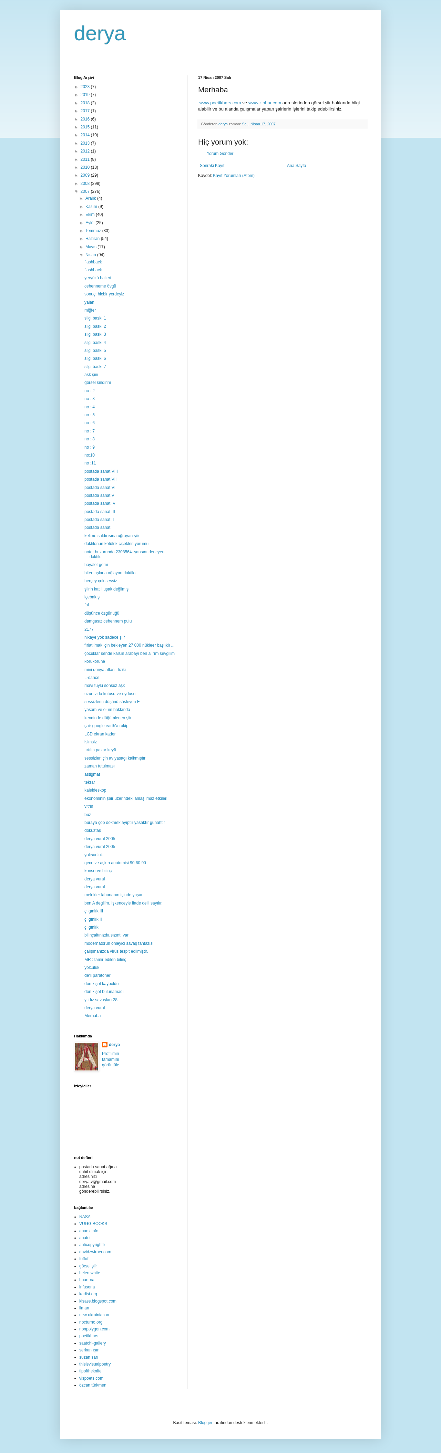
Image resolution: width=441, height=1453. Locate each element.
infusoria (87, 1287)
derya (100, 33)
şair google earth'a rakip (106, 725)
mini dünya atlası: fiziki (105, 669)
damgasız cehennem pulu (108, 621)
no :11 (90, 463)
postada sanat (97, 527)
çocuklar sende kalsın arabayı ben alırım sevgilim (129, 653)
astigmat (92, 774)
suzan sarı (88, 1357)
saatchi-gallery (92, 1343)
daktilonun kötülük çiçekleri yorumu (116, 543)
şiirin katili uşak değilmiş (106, 589)
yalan (89, 302)
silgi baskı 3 (95, 334)
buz (87, 814)
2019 (86, 94)
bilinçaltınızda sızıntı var (106, 935)
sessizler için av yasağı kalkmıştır (114, 758)
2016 (86, 119)
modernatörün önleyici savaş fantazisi (118, 943)
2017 (86, 110)
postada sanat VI (99, 487)
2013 (86, 143)
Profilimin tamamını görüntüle (110, 1059)
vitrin (88, 806)
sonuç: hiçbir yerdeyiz (104, 294)
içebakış (92, 597)
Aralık (91, 198)
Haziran (93, 238)
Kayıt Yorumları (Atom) (234, 175)
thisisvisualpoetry (95, 1364)
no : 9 (89, 447)
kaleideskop (95, 790)
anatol (85, 1237)
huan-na (86, 1279)
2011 (86, 159)
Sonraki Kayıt (212, 165)
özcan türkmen (92, 1385)
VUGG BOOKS (93, 1223)
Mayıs (91, 246)
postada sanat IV (99, 503)
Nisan (91, 254)
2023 (86, 86)
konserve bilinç (98, 870)
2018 (86, 103)
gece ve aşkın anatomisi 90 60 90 (115, 862)
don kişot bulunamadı (104, 991)
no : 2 (89, 390)
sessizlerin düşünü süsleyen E (112, 701)
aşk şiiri (91, 374)
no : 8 (89, 439)
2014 (86, 135)
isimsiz (90, 742)
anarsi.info (88, 1231)
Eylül (90, 222)
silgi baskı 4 (95, 342)
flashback (93, 262)
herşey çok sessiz (100, 580)
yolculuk (91, 967)
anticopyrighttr (92, 1244)
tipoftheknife (90, 1371)
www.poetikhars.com (220, 102)
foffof (83, 1258)
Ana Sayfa (296, 165)
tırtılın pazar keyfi (100, 750)
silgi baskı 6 (95, 358)
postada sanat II (99, 519)
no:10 (89, 455)
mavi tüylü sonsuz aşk (104, 685)
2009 (86, 175)
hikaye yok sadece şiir (104, 637)
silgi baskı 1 (95, 318)
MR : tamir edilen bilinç (105, 959)
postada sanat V (99, 495)
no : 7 (89, 431)
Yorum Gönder (220, 153)
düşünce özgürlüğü (101, 613)
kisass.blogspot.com (97, 1301)
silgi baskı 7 (95, 366)
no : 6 (89, 422)
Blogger (205, 1422)
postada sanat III (99, 511)
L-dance (91, 677)
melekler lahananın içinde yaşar (113, 894)
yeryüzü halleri (97, 277)
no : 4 (89, 407)
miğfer (90, 310)
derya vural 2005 (99, 838)
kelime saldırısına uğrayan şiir (111, 535)
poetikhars (88, 1336)
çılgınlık (91, 927)
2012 (86, 151)
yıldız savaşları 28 (100, 999)
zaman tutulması (99, 766)
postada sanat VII (100, 479)
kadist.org (88, 1294)
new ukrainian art (95, 1315)
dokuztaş (92, 830)
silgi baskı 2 (95, 326)
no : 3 (89, 398)
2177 (89, 629)
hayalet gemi (96, 564)
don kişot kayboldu (101, 983)
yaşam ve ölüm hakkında (107, 709)
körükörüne (94, 661)
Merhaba (92, 1015)
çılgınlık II (93, 919)
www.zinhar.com (264, 102)
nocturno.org (90, 1322)
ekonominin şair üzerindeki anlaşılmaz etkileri (125, 798)
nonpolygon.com (94, 1329)
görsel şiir (88, 1266)
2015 (86, 127)
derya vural (94, 879)
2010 (86, 167)
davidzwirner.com (95, 1252)
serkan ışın (89, 1350)
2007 (86, 191)
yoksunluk (93, 855)
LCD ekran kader (100, 734)
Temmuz (93, 230)
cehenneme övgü (100, 286)
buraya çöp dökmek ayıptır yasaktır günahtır (124, 822)
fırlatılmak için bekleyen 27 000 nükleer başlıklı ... (129, 645)
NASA (85, 1216)
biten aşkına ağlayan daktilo (109, 573)
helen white (89, 1273)
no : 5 (89, 414)
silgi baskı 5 (95, 350)
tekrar (89, 782)
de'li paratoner (97, 975)
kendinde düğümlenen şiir (108, 717)
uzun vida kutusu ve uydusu (109, 693)
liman (84, 1308)
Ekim (90, 214)
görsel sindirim (97, 382)
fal (86, 605)
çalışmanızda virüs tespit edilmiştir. (116, 951)
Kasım (91, 206)
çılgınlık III (93, 911)
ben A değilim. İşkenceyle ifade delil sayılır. (123, 903)
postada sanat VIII (101, 471)
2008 (86, 183)
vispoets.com (91, 1378)
